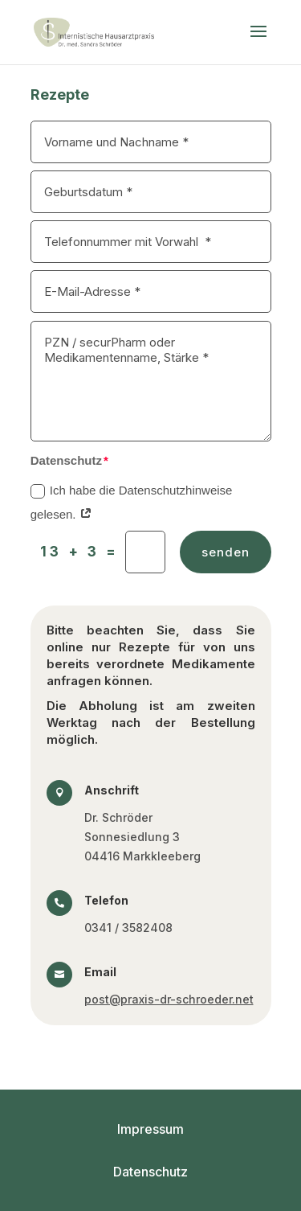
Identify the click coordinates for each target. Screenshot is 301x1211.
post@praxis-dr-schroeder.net (169, 999)
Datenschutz (150, 1172)
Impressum (150, 1129)
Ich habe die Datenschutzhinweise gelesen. (132, 502)
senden (225, 552)
